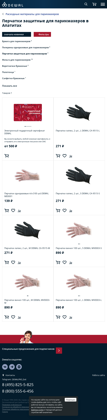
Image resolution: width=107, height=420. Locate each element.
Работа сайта (98, 375)
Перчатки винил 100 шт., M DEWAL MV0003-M (27, 301)
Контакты (10, 375)
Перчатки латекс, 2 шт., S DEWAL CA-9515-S (78, 193)
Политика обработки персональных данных (20, 409)
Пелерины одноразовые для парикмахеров (26, 47)
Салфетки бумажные (14, 78)
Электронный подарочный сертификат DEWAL (24, 132)
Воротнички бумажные (15, 65)
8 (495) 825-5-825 (18, 384)
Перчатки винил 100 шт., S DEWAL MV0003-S (79, 248)
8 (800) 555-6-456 (18, 391)
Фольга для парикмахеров (17, 59)
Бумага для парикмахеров (17, 41)
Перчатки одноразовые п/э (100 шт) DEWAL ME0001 (26, 195)
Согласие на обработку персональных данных (21, 407)
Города (5, 411)
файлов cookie (37, 410)
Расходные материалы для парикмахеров (32, 14)
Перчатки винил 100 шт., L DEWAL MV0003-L (79, 300)
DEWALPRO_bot (19, 379)
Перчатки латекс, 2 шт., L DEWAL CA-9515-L (78, 130)
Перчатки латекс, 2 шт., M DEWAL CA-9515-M (27, 248)
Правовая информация (12, 404)
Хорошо (70, 399)
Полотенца (8, 72)
